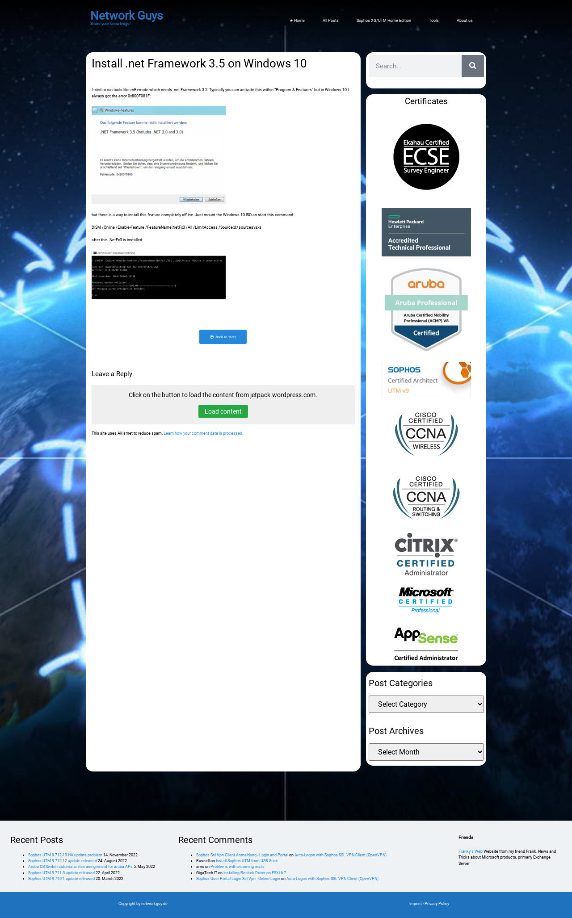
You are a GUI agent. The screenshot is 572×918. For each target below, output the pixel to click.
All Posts (331, 20)
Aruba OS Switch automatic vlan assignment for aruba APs (80, 866)
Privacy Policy (437, 903)
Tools (434, 20)
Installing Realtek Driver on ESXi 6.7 (254, 873)
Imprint (415, 903)
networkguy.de (154, 903)
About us (465, 20)
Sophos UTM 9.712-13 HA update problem (65, 855)
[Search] (473, 66)
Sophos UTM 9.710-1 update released (61, 878)
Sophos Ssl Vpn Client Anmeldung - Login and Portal (242, 855)
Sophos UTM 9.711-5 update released (61, 873)
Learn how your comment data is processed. (203, 434)
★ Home (297, 20)
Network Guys (126, 15)
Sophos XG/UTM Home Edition (384, 20)
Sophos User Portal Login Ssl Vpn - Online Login (238, 878)
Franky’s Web (470, 851)
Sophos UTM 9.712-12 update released (62, 861)
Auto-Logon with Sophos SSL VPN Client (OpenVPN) (340, 855)
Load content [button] (223, 411)
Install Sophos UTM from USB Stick (247, 861)
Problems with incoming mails (237, 866)
